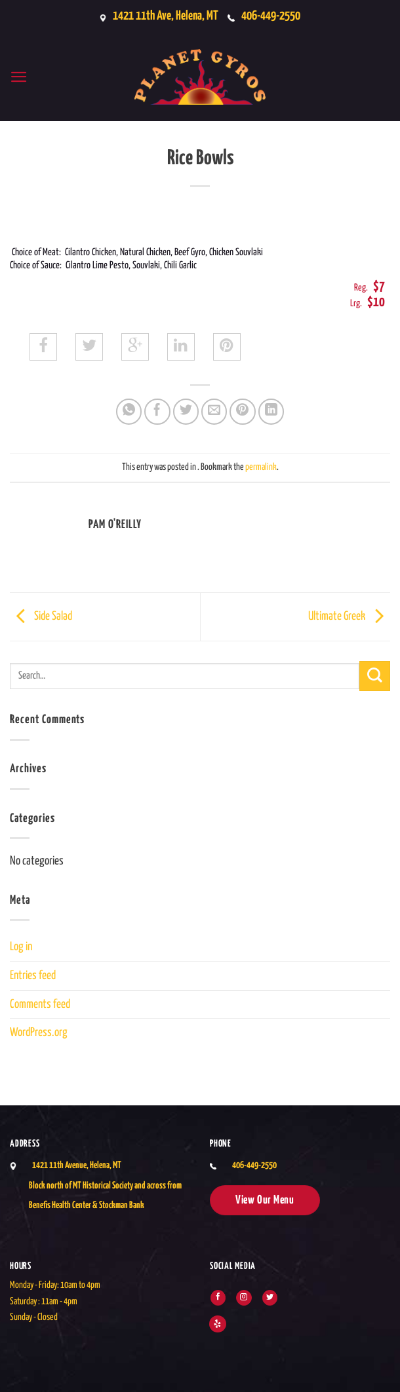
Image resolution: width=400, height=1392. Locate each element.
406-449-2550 (273, 16)
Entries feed (33, 976)
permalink (261, 467)
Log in (21, 947)
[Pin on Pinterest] (243, 412)
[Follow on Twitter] (269, 1298)
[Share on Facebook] (157, 412)
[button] (19, 77)
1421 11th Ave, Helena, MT (161, 16)
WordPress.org (39, 1033)
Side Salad (41, 616)
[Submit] (374, 676)
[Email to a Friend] (214, 412)
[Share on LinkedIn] (271, 412)
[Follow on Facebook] (218, 1298)
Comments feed (40, 1004)
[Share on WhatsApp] (129, 412)
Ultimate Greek (349, 616)
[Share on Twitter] (186, 412)
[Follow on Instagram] (243, 1298)
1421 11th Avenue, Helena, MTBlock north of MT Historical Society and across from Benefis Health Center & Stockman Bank (105, 1185)
